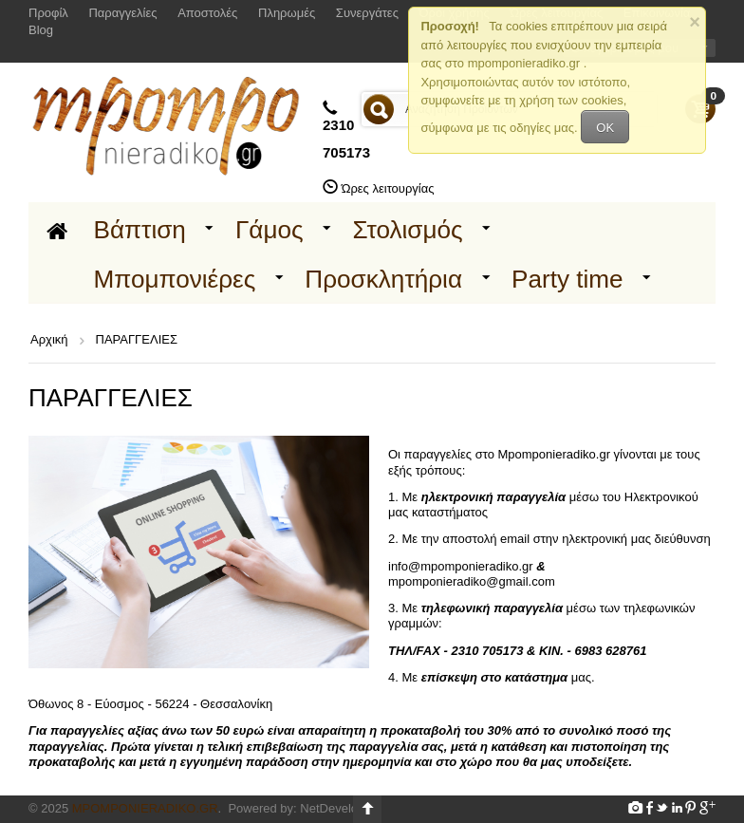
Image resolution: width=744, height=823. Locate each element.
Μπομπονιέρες (175, 279)
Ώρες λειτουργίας (388, 188)
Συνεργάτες (367, 13)
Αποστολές (207, 13)
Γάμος (269, 229)
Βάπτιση (140, 229)
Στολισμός (408, 229)
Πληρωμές (286, 13)
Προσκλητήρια (383, 279)
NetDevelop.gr (339, 808)
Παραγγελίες (122, 13)
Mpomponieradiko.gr (145, 808)
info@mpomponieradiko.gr (460, 566)
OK (605, 128)
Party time (567, 279)
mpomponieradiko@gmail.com (471, 581)
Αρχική (49, 339)
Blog (40, 30)
